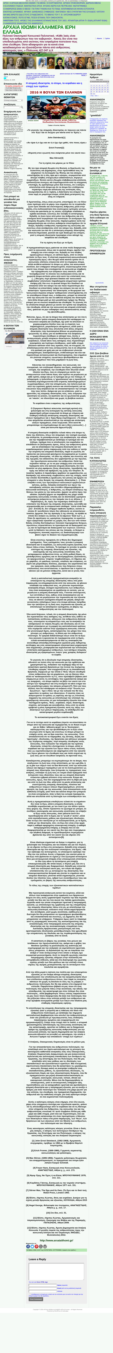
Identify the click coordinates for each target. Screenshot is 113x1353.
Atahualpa (65, 1314)
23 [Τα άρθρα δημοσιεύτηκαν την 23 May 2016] (91, 91)
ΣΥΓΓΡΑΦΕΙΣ (57, 1250)
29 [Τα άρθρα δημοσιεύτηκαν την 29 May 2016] (107, 91)
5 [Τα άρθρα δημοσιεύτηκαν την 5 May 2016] (99, 85)
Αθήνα (6, 76)
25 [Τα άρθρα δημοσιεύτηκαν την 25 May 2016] (96, 91)
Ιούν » (96, 96)
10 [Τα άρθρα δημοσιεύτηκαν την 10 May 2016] (94, 87)
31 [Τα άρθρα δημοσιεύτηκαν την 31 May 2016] (94, 93)
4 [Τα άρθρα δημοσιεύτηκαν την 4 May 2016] (96, 85)
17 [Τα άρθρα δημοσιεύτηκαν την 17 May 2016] (94, 89)
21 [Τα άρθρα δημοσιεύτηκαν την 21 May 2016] (105, 89)
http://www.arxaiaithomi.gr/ (56, 1240)
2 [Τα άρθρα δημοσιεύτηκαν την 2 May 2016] (91, 85)
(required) (62, 1288)
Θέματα (99, 38)
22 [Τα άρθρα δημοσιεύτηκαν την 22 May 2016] (107, 89)
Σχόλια (107, 38)
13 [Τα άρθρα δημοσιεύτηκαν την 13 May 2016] (102, 87)
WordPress (57, 1314)
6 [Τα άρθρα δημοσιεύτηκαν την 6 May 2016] (102, 85)
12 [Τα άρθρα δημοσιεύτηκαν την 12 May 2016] (99, 87)
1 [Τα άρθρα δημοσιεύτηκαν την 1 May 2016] (107, 83)
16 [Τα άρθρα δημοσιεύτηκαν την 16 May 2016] (91, 89)
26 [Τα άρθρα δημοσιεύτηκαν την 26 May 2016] (99, 91)
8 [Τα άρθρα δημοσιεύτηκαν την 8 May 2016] (107, 85)
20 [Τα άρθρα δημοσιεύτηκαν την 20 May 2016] (102, 89)
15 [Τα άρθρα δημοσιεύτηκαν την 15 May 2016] (107, 87)
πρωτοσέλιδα (99, 283)
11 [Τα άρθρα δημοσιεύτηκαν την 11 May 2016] (96, 87)
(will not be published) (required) (69, 1291)
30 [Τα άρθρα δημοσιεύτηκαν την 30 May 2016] (91, 93)
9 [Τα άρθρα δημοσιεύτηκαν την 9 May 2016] (91, 87)
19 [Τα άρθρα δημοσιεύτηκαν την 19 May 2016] (99, 89)
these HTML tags (42, 1285)
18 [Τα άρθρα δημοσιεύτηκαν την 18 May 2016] (96, 89)
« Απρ (92, 96)
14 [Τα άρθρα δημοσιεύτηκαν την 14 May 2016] (105, 87)
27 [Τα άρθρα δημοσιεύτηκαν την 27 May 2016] (102, 91)
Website (59, 1294)
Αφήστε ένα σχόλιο (69, 1250)
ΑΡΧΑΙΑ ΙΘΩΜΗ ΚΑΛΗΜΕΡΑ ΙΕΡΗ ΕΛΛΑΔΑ (39, 30)
